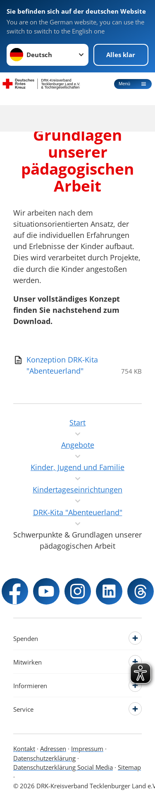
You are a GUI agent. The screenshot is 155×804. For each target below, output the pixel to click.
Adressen (53, 748)
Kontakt (24, 748)
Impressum (87, 748)
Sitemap (129, 767)
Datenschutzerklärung (44, 758)
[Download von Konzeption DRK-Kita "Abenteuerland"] (62, 365)
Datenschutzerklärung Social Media (63, 767)
